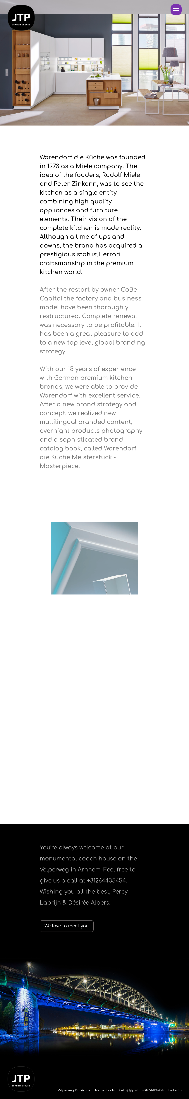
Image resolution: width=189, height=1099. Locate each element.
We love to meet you (66, 925)
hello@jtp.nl (128, 1090)
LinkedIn (175, 1090)
